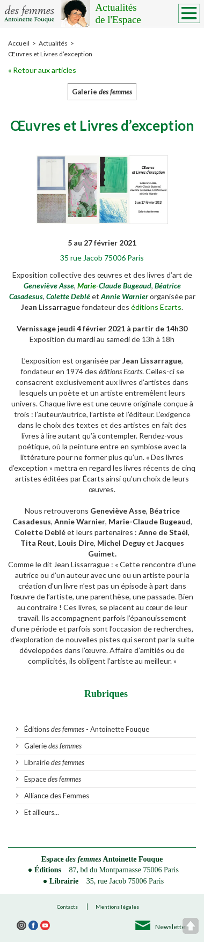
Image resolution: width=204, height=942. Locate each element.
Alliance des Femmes (56, 795)
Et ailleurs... (41, 812)
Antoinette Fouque (133, 859)
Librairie (54, 762)
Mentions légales (117, 906)
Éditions (47, 870)
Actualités (145, 14)
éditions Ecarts (156, 306)
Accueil (19, 43)
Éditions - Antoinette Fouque (86, 729)
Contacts (67, 906)
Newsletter (171, 927)
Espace (52, 779)
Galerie (53, 745)
